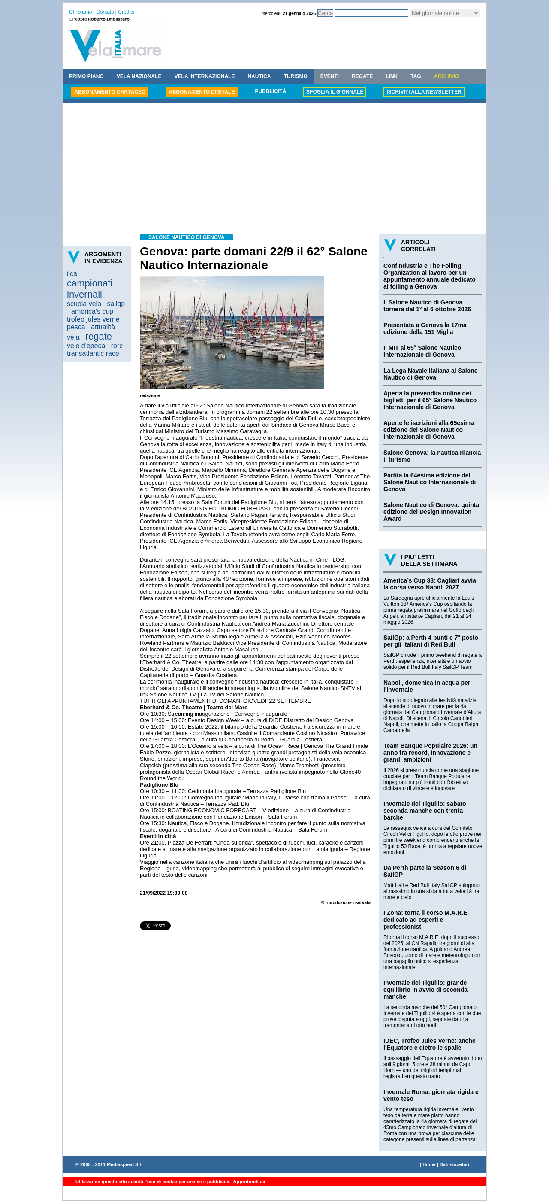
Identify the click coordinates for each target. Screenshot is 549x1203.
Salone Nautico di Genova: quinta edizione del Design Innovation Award (431, 511)
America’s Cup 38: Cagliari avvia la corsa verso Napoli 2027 (429, 584)
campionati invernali (89, 289)
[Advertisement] (274, 170)
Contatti (105, 12)
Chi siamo (80, 12)
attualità (103, 327)
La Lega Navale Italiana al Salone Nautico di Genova (430, 374)
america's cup (92, 311)
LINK (392, 76)
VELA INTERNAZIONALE (205, 76)
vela (73, 337)
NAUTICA (259, 76)
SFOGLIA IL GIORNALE (334, 92)
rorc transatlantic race (95, 349)
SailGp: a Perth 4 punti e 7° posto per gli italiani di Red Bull (430, 641)
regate (98, 336)
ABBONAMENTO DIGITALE (202, 92)
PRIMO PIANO (86, 76)
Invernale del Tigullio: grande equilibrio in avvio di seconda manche (425, 989)
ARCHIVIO (446, 76)
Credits (126, 12)
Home (429, 1164)
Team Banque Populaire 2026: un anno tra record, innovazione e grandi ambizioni (430, 752)
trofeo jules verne (93, 319)
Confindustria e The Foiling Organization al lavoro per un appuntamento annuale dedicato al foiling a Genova (429, 276)
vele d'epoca (86, 345)
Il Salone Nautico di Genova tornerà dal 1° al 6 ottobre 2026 (427, 306)
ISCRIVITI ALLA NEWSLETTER (423, 92)
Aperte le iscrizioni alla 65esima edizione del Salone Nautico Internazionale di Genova (428, 429)
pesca (76, 327)
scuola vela (84, 303)
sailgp (116, 303)
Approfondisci (248, 1181)
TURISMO (295, 76)
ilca (72, 273)
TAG (415, 76)
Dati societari (454, 1164)
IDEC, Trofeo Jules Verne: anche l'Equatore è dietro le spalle (429, 1044)
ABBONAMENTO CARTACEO (109, 92)
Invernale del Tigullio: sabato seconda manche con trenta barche (424, 810)
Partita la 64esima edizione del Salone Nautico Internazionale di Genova (429, 482)
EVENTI (329, 76)
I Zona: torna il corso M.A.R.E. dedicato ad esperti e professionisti (426, 919)
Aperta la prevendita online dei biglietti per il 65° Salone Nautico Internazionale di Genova (430, 400)
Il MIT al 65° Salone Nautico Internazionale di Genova (422, 351)
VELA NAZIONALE (139, 76)
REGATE (362, 76)
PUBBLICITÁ (270, 91)
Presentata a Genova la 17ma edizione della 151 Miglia (425, 328)
